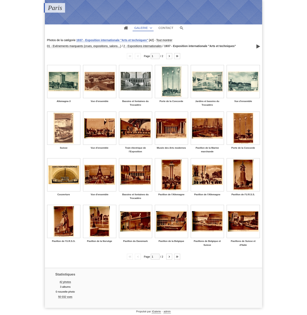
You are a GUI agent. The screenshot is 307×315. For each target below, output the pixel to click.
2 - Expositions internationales (142, 46)
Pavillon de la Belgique (171, 241)
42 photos (65, 281)
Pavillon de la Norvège (99, 241)
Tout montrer (164, 40)
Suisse (63, 148)
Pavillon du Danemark (135, 241)
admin (167, 311)
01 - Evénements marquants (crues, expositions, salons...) (84, 46)
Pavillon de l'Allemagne (171, 194)
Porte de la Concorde (171, 101)
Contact (165, 28)
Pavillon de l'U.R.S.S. (243, 194)
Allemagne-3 (64, 101)
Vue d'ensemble (100, 101)
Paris (55, 7)
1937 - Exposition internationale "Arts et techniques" (112, 40)
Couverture (63, 194)
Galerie (141, 28)
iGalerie (156, 311)
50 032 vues (65, 296)
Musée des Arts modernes (171, 148)
